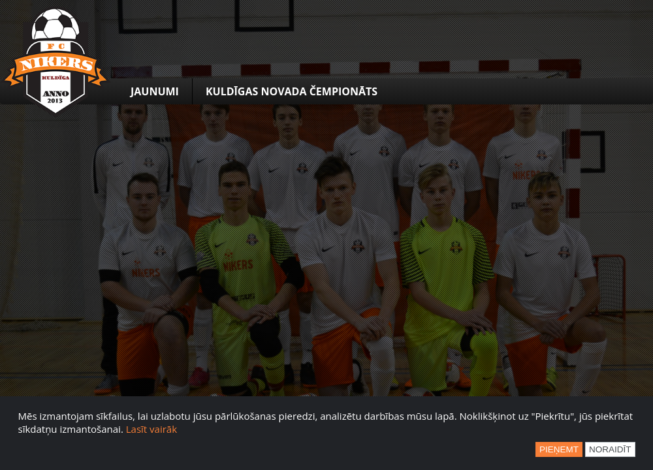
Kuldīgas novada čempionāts (291, 91)
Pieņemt (559, 449)
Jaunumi (155, 91)
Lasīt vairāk (151, 428)
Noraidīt (610, 449)
